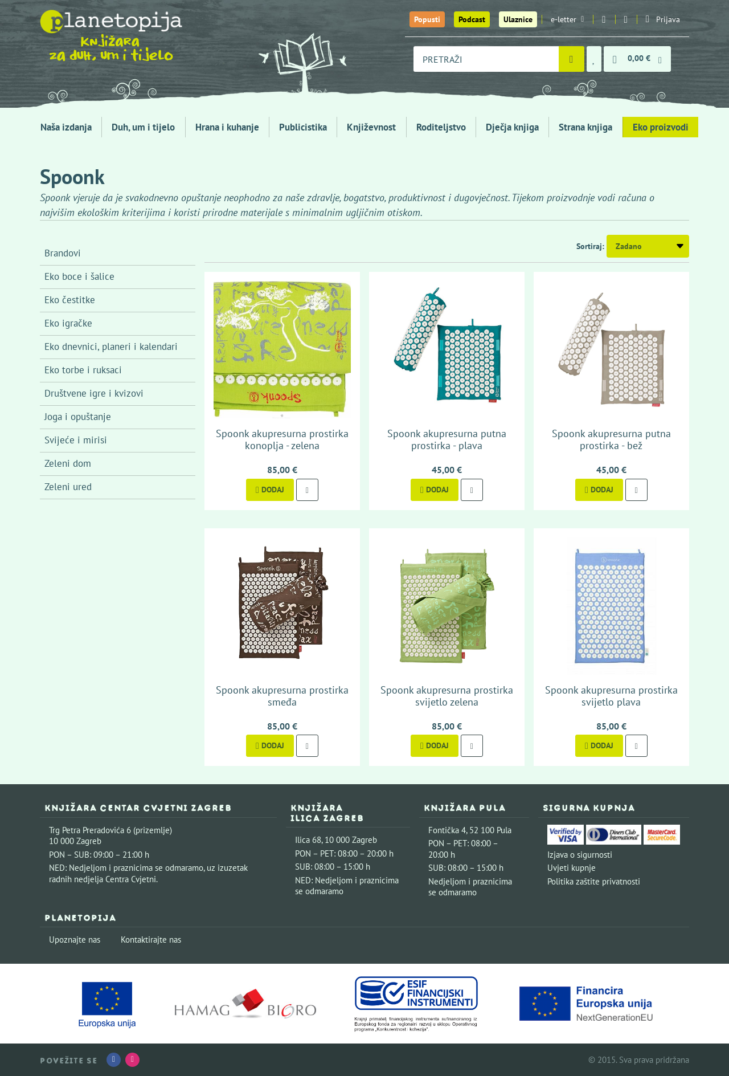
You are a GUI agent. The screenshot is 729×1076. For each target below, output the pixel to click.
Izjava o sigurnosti (579, 854)
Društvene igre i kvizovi (94, 393)
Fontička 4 (447, 830)
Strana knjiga (585, 127)
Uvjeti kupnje (571, 867)
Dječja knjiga (512, 127)
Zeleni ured (68, 486)
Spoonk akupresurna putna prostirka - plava (446, 440)
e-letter (567, 19)
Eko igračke (68, 323)
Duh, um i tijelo (143, 127)
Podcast (471, 19)
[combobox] (486, 59)
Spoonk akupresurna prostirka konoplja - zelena (282, 440)
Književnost (371, 127)
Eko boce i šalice (79, 276)
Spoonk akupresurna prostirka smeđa (282, 696)
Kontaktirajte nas (151, 939)
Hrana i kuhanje (227, 127)
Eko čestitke (69, 300)
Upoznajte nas (74, 939)
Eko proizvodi (661, 127)
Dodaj (270, 489)
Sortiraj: (590, 246)
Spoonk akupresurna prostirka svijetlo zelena (446, 696)
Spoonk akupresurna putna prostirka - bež (611, 440)
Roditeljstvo (441, 127)
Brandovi (62, 253)
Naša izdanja (66, 127)
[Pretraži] (571, 59)
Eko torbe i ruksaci (83, 370)
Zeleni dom (67, 463)
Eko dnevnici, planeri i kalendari (111, 346)
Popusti (427, 19)
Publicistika (303, 127)
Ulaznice (518, 19)
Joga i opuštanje (77, 416)
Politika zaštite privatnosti (593, 881)
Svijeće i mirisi (75, 440)
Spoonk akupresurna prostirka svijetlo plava (611, 696)
